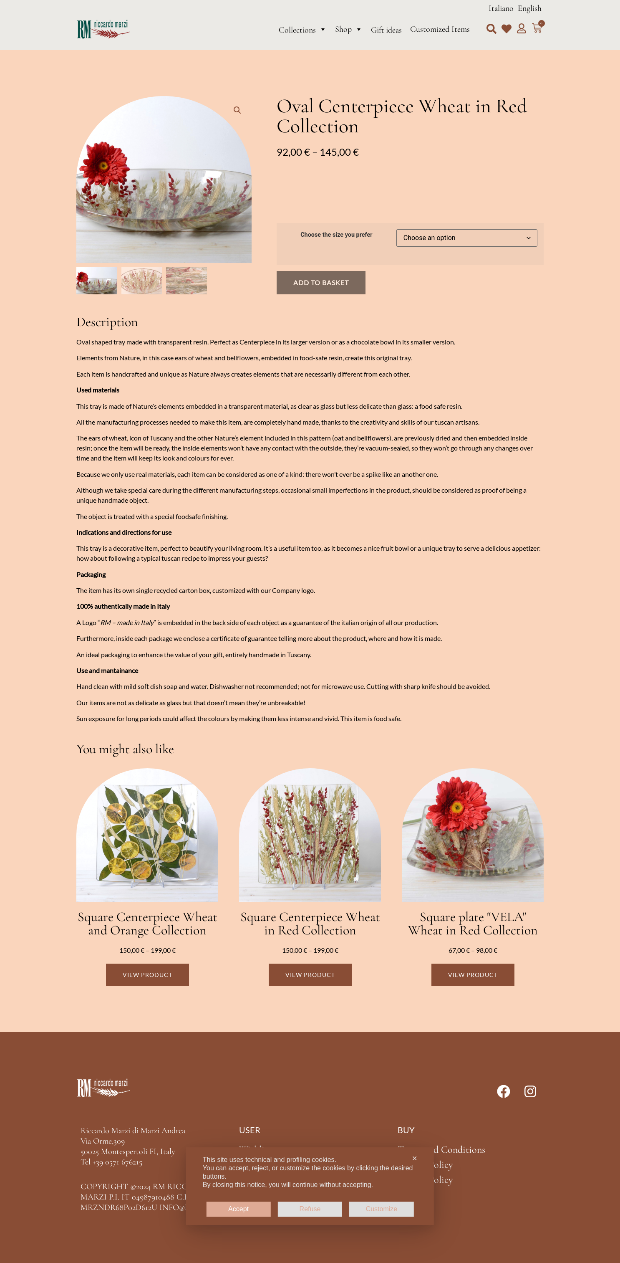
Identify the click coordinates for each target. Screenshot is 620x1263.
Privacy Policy (425, 1165)
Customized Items (440, 29)
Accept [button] (238, 1208)
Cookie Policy (425, 1180)
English (530, 8)
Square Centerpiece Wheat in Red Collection (310, 923)
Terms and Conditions (441, 1150)
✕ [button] (414, 1158)
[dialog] (310, 1186)
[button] (491, 29)
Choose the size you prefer (336, 235)
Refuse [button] (310, 1208)
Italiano (501, 8)
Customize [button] (382, 1208)
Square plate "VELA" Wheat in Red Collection (473, 923)
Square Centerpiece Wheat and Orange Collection (147, 923)
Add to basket (321, 282)
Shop (349, 29)
